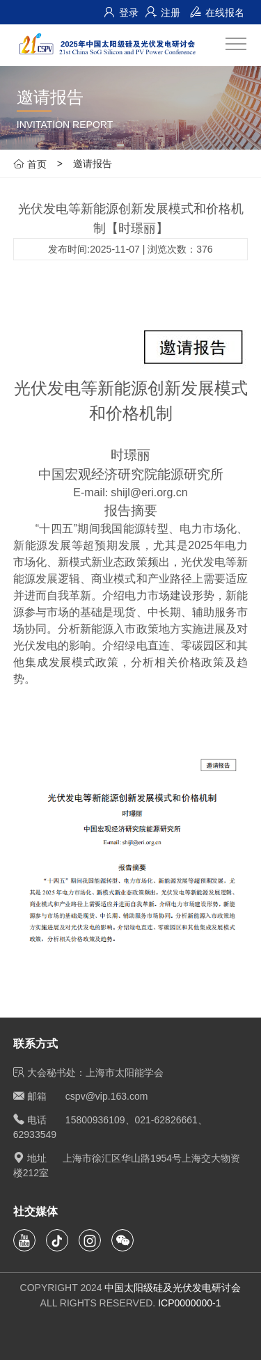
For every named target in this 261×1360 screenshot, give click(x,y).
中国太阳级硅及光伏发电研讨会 (172, 1287)
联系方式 (35, 1044)
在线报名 (217, 12)
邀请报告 (92, 163)
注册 (162, 12)
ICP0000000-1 (189, 1302)
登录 (121, 12)
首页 (30, 164)
